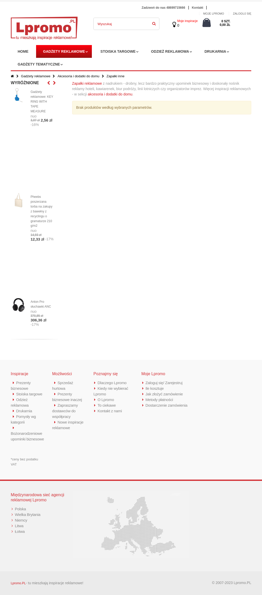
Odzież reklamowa (170, 51)
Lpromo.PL (18, 583)
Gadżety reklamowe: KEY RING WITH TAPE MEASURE (41, 101)
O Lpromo (105, 399)
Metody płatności (159, 399)
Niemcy (21, 520)
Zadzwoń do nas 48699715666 (163, 7)
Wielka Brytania (27, 514)
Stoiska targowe (118, 51)
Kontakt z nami (109, 411)
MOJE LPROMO (213, 13)
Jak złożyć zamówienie (164, 394)
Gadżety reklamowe (64, 51)
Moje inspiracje (187, 21)
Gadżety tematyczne (39, 64)
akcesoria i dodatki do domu (110, 94)
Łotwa (20, 531)
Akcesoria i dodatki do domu (78, 76)
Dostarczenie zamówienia (166, 405)
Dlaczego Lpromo (111, 383)
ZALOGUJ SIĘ (242, 13)
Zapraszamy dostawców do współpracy (65, 411)
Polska (20, 509)
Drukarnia (215, 51)
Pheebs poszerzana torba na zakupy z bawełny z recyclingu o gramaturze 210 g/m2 (41, 211)
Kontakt (197, 7)
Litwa (19, 526)
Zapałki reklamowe (87, 83)
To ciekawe (106, 405)
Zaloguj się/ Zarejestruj (163, 383)
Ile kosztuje (154, 388)
